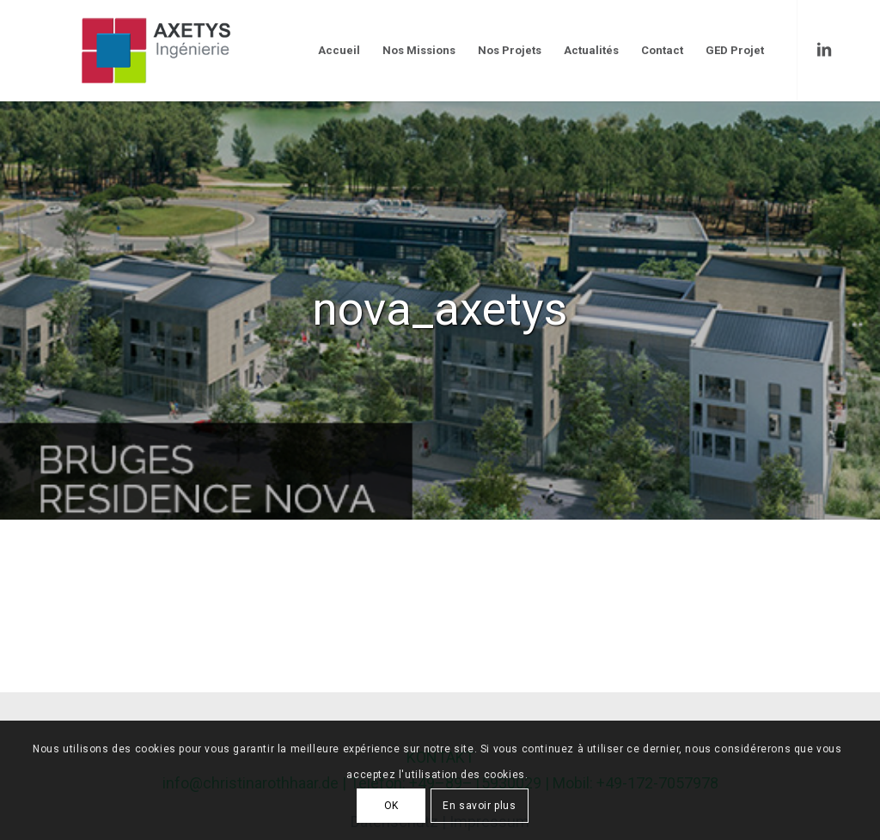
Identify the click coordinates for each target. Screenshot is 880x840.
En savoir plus (479, 806)
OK (391, 806)
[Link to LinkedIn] (824, 50)
